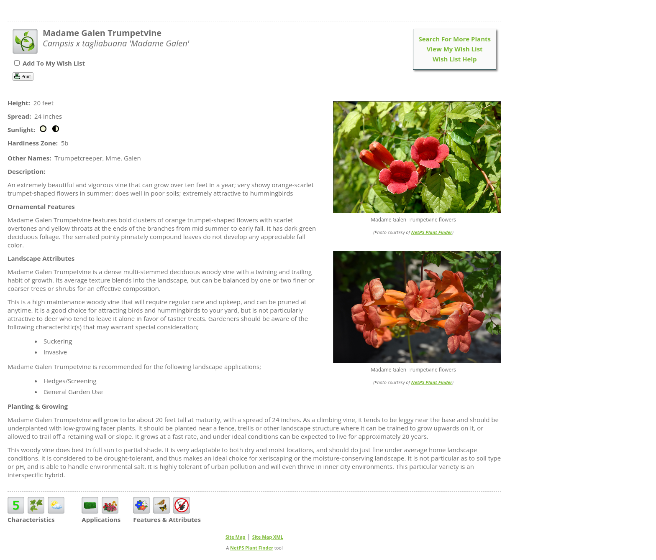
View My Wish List (455, 49)
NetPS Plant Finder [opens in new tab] (251, 548)
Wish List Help (455, 59)
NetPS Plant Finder (431, 232)
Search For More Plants (454, 39)
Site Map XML (267, 537)
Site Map (236, 537)
